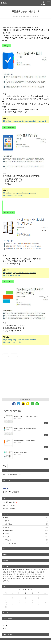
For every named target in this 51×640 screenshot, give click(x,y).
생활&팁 (26, 527)
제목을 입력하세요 (10, 502)
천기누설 (31, 572)
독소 (42, 578)
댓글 (4, 466)
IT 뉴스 (26, 537)
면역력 (26, 578)
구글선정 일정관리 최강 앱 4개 (25, 11)
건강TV (26, 521)
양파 (22, 574)
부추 (31, 578)
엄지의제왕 (37, 569)
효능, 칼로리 (26, 524)
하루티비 (4, 3)
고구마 (29, 576)
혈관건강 (22, 569)
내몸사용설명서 (20, 576)
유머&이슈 (26, 540)
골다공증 (29, 569)
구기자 (35, 576)
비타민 (16, 569)
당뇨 (5, 578)
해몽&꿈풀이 (26, 530)
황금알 (6, 572)
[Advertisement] (25, 378)
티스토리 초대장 (9, 576)
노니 (40, 574)
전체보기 (25, 517)
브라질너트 (13, 572)
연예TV (26, 533)
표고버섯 (37, 578)
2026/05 (25, 590)
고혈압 (28, 574)
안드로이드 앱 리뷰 (19, 16)
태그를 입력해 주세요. (15, 578)
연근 (42, 572)
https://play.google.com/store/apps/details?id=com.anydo (25, 121)
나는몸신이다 (8, 569)
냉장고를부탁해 (14, 574)
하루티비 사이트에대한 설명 (12, 474)
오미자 (45, 569)
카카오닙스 (7, 581)
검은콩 (6, 574)
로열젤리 (34, 574)
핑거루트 (41, 576)
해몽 (37, 572)
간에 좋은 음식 (22, 572)
